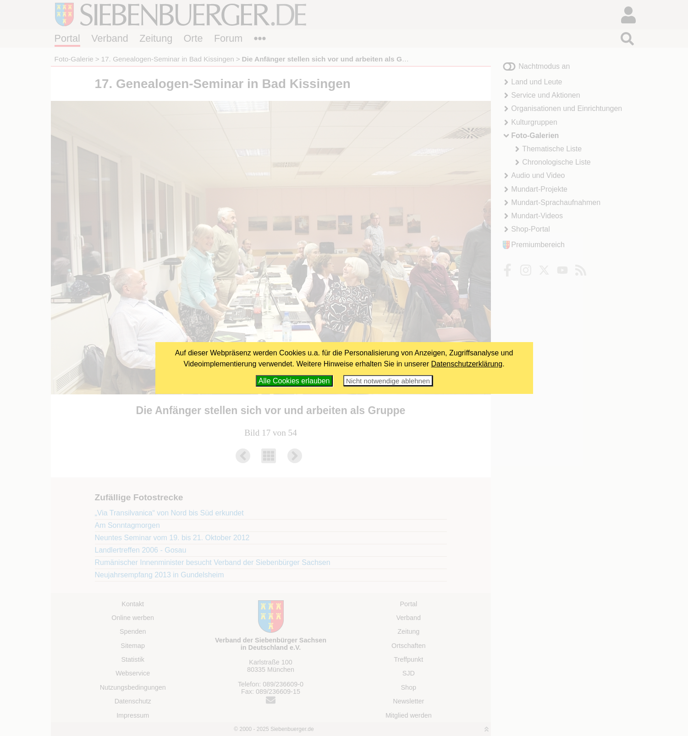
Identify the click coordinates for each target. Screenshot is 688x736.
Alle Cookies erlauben (294, 381)
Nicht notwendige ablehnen (388, 381)
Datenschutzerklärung (467, 364)
